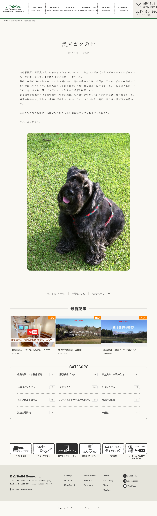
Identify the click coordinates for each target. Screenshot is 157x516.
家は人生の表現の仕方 (121, 374)
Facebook (130, 476)
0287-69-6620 (46, 484)
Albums (88, 480)
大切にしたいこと (36, 8)
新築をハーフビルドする (71, 8)
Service (68, 480)
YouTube (129, 486)
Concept (68, 476)
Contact (26, 489)
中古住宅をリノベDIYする (88, 8)
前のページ (58, 293)
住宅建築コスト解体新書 (36, 374)
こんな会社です (123, 8)
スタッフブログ (16, 21)
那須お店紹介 (121, 400)
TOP (6, 21)
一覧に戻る (78, 293)
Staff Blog (108, 480)
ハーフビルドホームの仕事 (54, 8)
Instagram (130, 481)
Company (88, 485)
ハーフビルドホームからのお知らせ (78, 400)
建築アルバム (106, 8)
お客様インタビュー (36, 387)
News (106, 476)
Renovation (90, 476)
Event (106, 485)
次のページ (98, 293)
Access (14, 489)
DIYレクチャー (121, 387)
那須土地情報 (36, 412)
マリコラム (78, 387)
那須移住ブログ (78, 374)
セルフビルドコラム (36, 400)
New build (69, 485)
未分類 (86, 53)
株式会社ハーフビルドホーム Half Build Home (13, 8)
